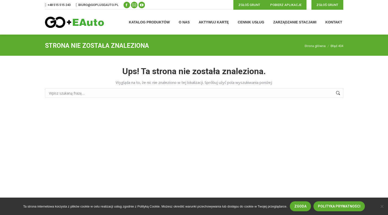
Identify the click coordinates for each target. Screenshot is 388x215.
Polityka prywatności (339, 206)
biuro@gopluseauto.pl (98, 5)
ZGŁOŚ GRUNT (249, 5)
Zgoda (300, 206)
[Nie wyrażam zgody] (381, 206)
